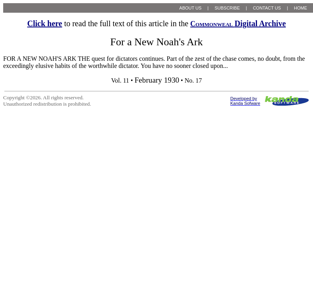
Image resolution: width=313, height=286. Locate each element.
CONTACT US (267, 8)
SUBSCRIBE (227, 8)
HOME (300, 8)
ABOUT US (190, 8)
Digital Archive (238, 23)
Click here (44, 23)
